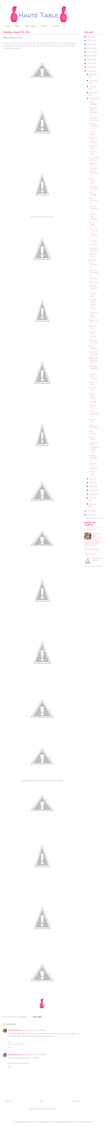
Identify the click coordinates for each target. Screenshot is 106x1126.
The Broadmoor (93, 200)
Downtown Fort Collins (93, 314)
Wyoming (93, 282)
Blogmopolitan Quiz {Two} (93, 360)
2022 (89, 41)
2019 (89, 52)
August (93, 99)
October (93, 87)
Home (42, 1101)
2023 (89, 37)
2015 (89, 67)
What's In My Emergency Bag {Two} (93, 447)
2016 (89, 63)
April (92, 490)
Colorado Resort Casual (92, 334)
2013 (89, 511)
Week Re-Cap (89, 529)
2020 (89, 48)
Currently (93, 241)
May (92, 486)
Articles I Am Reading (93, 140)
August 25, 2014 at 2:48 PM (34, 1030)
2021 (89, 44)
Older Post (76, 1101)
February (93, 498)
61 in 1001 (56, 26)
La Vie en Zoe (18, 1044)
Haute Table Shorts (92, 396)
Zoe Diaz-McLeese (15, 1030)
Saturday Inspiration (93, 126)
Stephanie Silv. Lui (15, 1055)
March (92, 494)
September (94, 93)
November (94, 81)
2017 (89, 60)
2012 (89, 515)
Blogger (89, 1122)
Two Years (93, 245)
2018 (89, 56)
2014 (89, 71)
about (17, 26)
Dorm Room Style (92, 181)
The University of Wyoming (93, 233)
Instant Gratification (93, 414)
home (8, 26)
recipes (44, 26)
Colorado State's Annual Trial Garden (93, 304)
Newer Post (9, 1101)
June (92, 483)
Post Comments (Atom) (47, 1109)
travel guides (30, 26)
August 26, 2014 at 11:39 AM (34, 1055)
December (93, 74)
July (91, 479)
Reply (10, 1047)
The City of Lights (91, 549)
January (93, 504)
